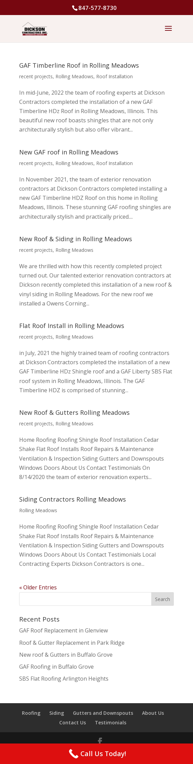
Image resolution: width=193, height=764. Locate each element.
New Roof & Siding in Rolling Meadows (75, 239)
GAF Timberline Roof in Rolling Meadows (79, 65)
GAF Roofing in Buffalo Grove (56, 666)
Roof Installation (114, 76)
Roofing (31, 713)
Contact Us (72, 722)
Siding (56, 713)
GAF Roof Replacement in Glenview (63, 630)
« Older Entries (38, 587)
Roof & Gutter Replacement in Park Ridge (72, 642)
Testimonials (110, 722)
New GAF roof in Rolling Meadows (68, 152)
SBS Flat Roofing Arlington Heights (63, 678)
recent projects (36, 76)
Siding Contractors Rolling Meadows (72, 499)
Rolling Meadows (74, 76)
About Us (153, 713)
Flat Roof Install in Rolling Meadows (71, 326)
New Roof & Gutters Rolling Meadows (74, 412)
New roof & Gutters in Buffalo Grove (66, 654)
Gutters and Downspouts (103, 713)
